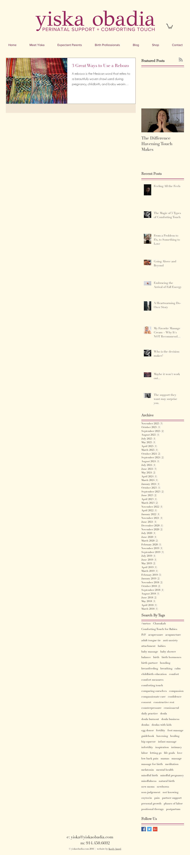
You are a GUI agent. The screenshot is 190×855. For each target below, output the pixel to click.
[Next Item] (178, 120)
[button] (169, 26)
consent (146, 702)
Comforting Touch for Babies (159, 629)
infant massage (167, 741)
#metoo (146, 623)
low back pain (149, 758)
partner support (172, 798)
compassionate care (153, 696)
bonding (165, 662)
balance (146, 657)
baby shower (168, 651)
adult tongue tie (151, 640)
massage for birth (152, 764)
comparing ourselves (154, 691)
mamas (165, 758)
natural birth (167, 781)
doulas (145, 724)
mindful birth (149, 775)
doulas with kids (162, 724)
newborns (163, 786)
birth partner (149, 662)
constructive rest (164, 702)
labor (144, 753)
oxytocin (146, 798)
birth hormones (171, 657)
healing (174, 736)
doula (163, 713)
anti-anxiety (170, 640)
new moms (148, 786)
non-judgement (150, 792)
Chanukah (159, 623)
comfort (174, 674)
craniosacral (171, 707)
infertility (147, 747)
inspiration (162, 747)
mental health (165, 769)
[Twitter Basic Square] (149, 829)
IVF (143, 634)
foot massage (175, 730)
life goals (169, 753)
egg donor (147, 730)
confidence (174, 696)
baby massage (149, 651)
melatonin (147, 769)
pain (157, 798)
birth (156, 657)
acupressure (155, 634)
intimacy (176, 747)
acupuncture (173, 634)
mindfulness (148, 781)
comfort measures (152, 679)
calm (177, 668)
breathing (166, 668)
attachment (148, 646)
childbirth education (154, 674)
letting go (156, 753)
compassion (176, 691)
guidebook (147, 736)
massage (177, 758)
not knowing (170, 792)
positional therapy (152, 809)
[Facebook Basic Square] (143, 829)
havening (162, 736)
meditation (172, 764)
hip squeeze (148, 741)
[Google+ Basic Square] (155, 829)
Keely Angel (115, 848)
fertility (160, 730)
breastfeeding (149, 668)
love (179, 753)
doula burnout (150, 719)
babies (162, 646)
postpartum (173, 809)
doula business (170, 719)
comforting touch (152, 685)
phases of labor (173, 803)
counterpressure (151, 707)
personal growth (151, 803)
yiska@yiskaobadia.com (92, 836)
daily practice (149, 713)
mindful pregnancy (172, 775)
